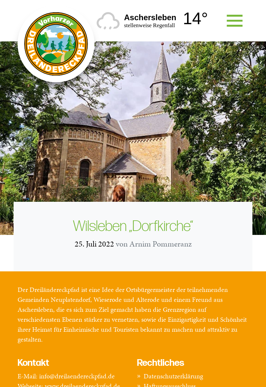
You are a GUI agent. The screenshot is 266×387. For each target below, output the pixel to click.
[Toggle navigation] (234, 21)
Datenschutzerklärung (173, 376)
